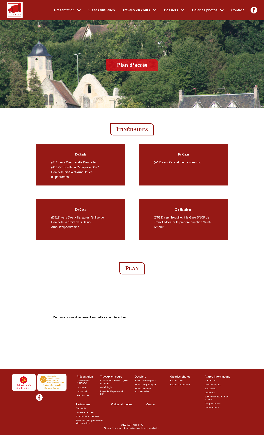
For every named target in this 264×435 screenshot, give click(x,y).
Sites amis (81, 408)
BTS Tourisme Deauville (87, 416)
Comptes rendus (213, 403)
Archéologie (106, 387)
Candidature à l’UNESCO (83, 381)
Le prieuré (82, 387)
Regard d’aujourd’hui (180, 384)
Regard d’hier (176, 380)
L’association (83, 391)
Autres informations (217, 376)
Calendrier (210, 392)
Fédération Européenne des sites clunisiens (89, 421)
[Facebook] (254, 10)
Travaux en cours (136, 10)
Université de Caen (85, 412)
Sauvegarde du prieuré (146, 380)
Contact (237, 10)
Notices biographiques (145, 384)
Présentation (64, 10)
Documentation (212, 407)
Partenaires (83, 404)
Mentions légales (213, 384)
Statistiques (210, 388)
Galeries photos (204, 10)
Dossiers (171, 10)
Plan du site (210, 380)
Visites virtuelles (101, 10)
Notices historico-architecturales (143, 390)
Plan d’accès (83, 395)
